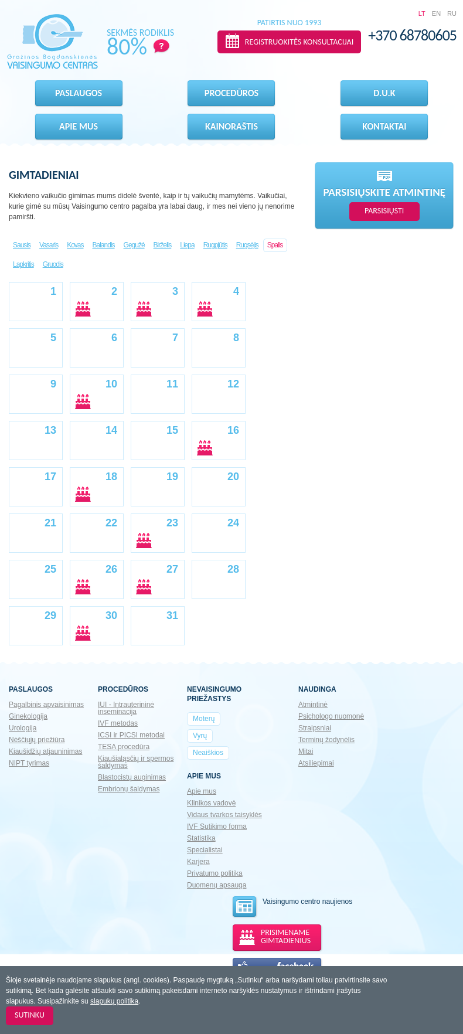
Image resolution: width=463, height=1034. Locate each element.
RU (452, 13)
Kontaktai (384, 126)
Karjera (198, 862)
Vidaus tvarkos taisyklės (224, 815)
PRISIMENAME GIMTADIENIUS (286, 936)
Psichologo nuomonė (331, 716)
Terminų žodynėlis (326, 740)
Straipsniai (314, 728)
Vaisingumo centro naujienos (292, 907)
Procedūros (231, 92)
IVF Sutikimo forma (217, 826)
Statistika (201, 838)
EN (436, 13)
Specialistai (205, 850)
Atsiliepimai (316, 763)
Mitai (305, 751)
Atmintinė (313, 704)
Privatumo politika (215, 873)
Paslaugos (78, 92)
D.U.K (384, 92)
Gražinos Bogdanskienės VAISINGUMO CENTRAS (52, 41)
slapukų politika (114, 1001)
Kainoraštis (231, 126)
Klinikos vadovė (211, 803)
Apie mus (78, 126)
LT (421, 13)
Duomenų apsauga (216, 885)
